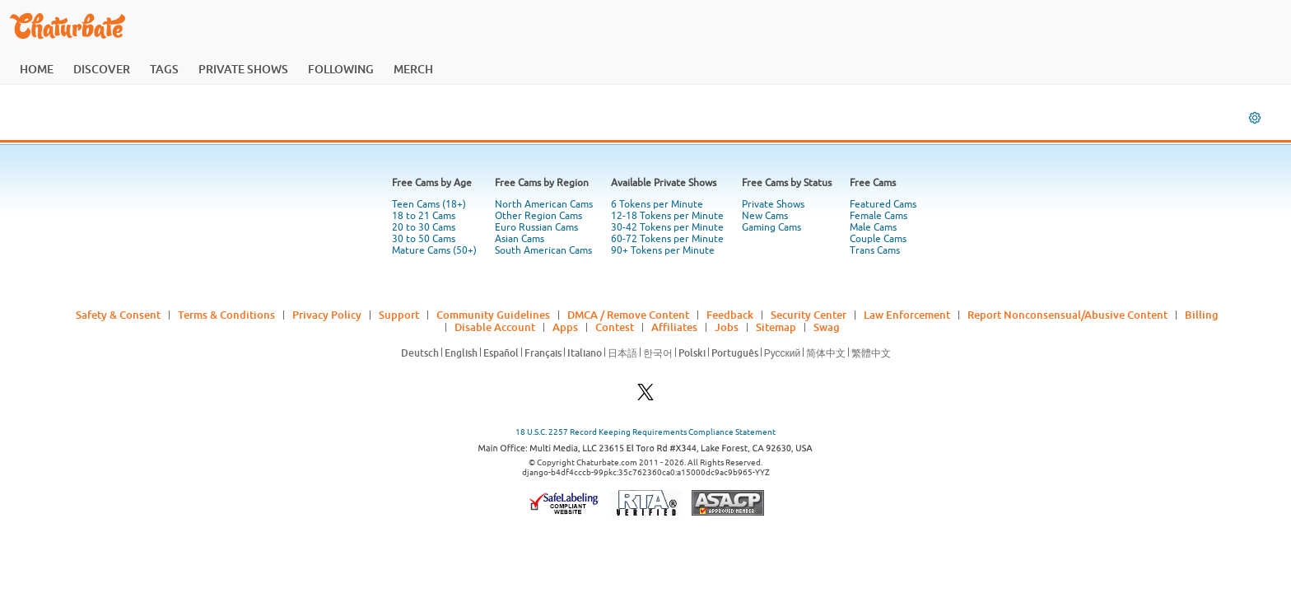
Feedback (729, 314)
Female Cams (878, 216)
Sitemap (776, 327)
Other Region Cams (538, 216)
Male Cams (873, 227)
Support (399, 314)
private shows (243, 69)
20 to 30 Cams (423, 227)
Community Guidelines (493, 314)
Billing (1202, 314)
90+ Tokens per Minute (663, 250)
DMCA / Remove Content (628, 314)
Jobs (727, 327)
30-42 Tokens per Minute (667, 227)
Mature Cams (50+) (434, 250)
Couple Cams (878, 239)
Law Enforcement (907, 314)
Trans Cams (875, 250)
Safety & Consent (118, 314)
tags (164, 69)
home (37, 69)
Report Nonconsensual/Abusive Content (1067, 314)
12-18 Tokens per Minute (667, 216)
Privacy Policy (326, 314)
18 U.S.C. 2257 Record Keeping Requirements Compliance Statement (645, 432)
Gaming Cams (771, 227)
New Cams (765, 216)
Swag (826, 327)
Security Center (808, 314)
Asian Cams (519, 239)
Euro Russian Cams (536, 227)
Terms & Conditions (226, 314)
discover (101, 69)
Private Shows (773, 204)
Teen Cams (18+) (429, 204)
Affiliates (674, 327)
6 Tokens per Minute (657, 204)
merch (413, 69)
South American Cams (543, 250)
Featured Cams (883, 204)
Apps (565, 327)
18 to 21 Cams (423, 216)
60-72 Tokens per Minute (667, 239)
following (341, 69)
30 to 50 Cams (423, 239)
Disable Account (494, 327)
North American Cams (544, 204)
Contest (614, 327)
